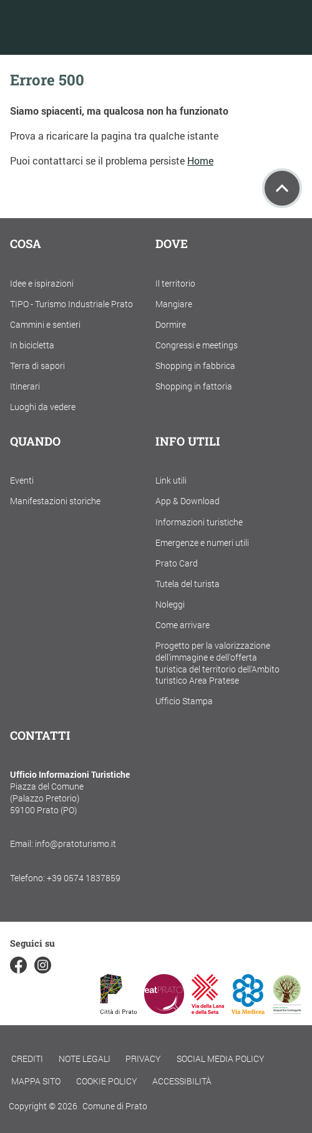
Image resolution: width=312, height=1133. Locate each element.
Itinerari (25, 386)
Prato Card (176, 563)
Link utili (171, 480)
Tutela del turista (187, 584)
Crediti (27, 1058)
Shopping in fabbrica (195, 365)
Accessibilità (182, 1081)
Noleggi (170, 604)
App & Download (187, 501)
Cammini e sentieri (45, 324)
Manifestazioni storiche (55, 501)
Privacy (143, 1058)
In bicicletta (32, 345)
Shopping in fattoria (193, 386)
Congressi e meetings (196, 345)
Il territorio (175, 283)
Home (200, 160)
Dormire (170, 324)
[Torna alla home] (89, 27)
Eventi (22, 480)
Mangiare (173, 304)
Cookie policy (106, 1081)
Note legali (84, 1058)
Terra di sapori (37, 365)
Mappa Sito (36, 1081)
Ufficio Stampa (184, 701)
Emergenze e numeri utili (202, 542)
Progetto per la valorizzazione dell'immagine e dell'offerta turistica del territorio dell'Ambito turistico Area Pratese (217, 662)
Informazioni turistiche (199, 522)
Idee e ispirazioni (42, 283)
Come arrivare (182, 625)
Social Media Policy (221, 1058)
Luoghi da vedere (43, 407)
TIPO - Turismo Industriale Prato (71, 304)
